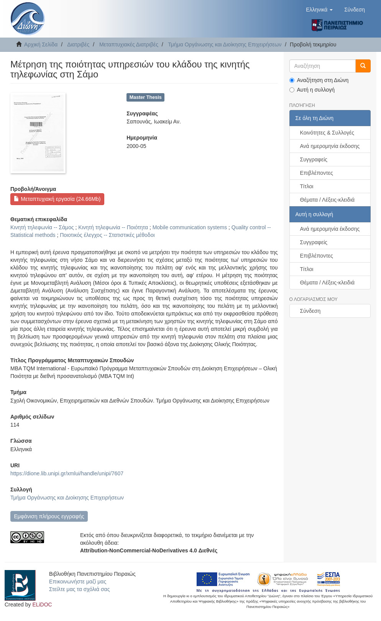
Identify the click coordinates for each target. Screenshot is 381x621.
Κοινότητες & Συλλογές (327, 133)
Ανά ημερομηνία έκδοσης (330, 146)
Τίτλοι (307, 186)
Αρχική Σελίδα (40, 44)
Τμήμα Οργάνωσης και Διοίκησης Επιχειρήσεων (224, 44)
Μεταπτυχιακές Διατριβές (128, 44)
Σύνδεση (310, 311)
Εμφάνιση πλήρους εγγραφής (49, 516)
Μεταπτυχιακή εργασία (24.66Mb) (57, 199)
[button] (319, 9)
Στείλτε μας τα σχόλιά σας (79, 589)
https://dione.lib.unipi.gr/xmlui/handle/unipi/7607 (66, 473)
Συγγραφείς (314, 159)
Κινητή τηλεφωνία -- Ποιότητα (113, 227)
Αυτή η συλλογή (312, 90)
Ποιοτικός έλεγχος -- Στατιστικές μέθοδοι (107, 235)
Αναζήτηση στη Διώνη (319, 80)
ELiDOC (42, 604)
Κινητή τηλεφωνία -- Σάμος (42, 227)
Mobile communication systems (190, 227)
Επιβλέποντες (316, 173)
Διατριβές (78, 44)
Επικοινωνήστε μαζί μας (77, 581)
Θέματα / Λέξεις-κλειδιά (327, 200)
